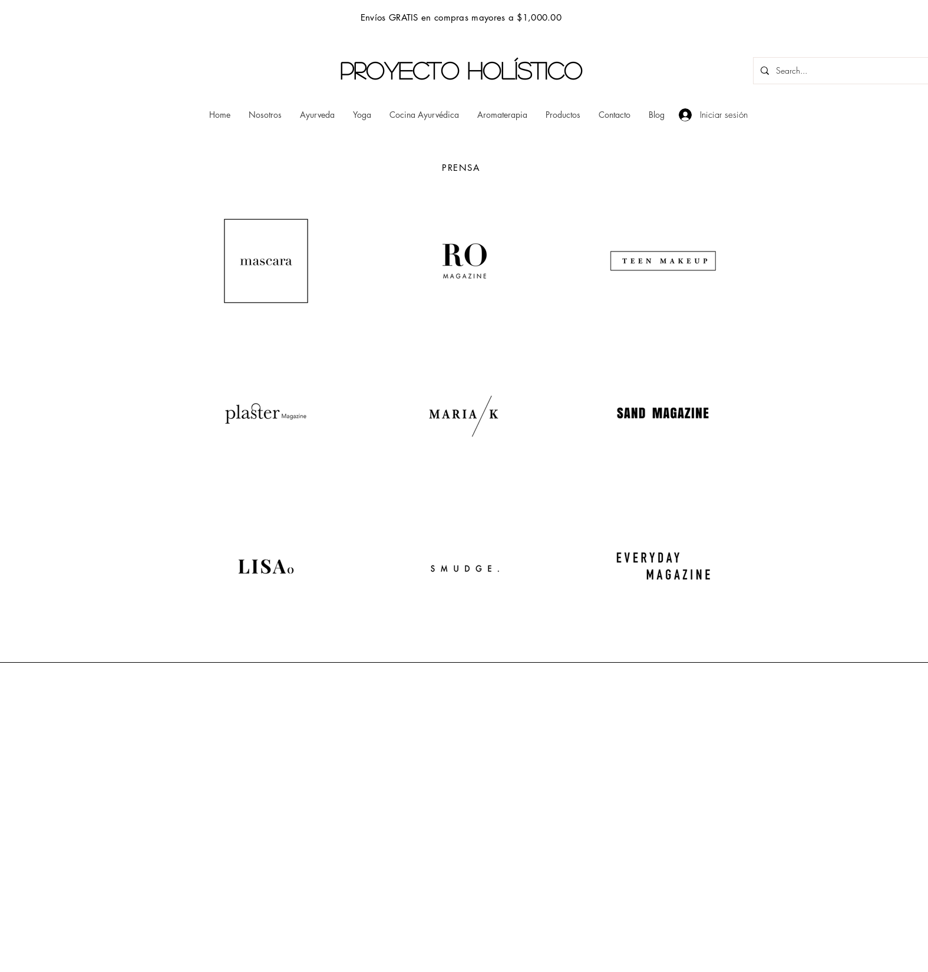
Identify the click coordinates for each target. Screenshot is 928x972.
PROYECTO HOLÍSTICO (461, 70)
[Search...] (842, 71)
